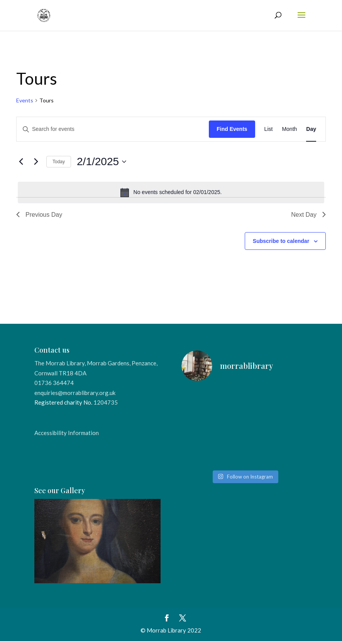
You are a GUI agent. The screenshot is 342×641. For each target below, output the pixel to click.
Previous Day (39, 214)
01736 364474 (54, 382)
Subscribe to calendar (281, 241)
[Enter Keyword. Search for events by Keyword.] (113, 129)
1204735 (105, 402)
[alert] (171, 192)
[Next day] (36, 161)
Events (24, 100)
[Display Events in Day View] (311, 129)
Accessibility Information (66, 432)
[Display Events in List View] (268, 129)
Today (58, 161)
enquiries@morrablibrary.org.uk (74, 392)
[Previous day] (20, 161)
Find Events (232, 129)
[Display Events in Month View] (289, 129)
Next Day (308, 214)
